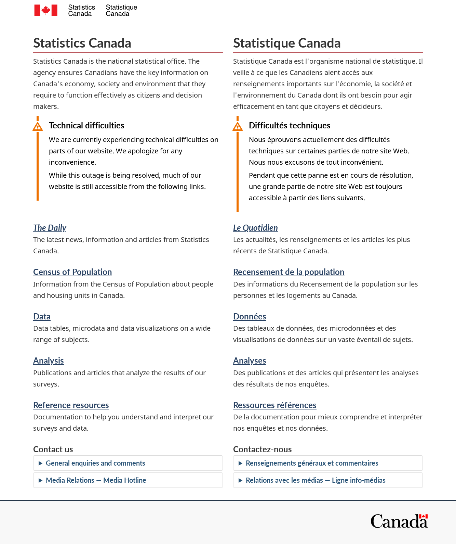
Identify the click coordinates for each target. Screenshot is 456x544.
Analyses (249, 360)
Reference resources (71, 405)
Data (42, 316)
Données (249, 316)
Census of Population (72, 272)
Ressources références (275, 405)
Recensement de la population (289, 272)
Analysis (48, 360)
